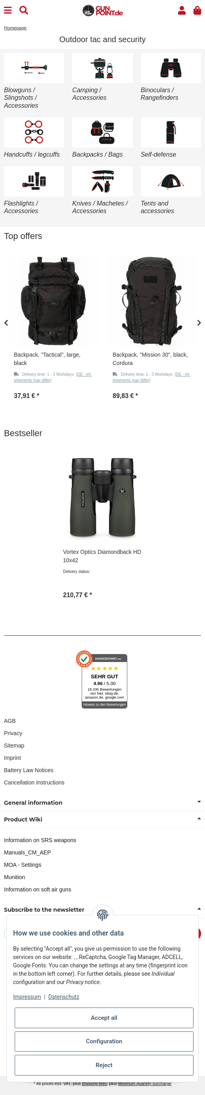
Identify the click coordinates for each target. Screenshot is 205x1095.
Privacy (13, 733)
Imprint (12, 758)
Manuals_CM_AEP (27, 852)
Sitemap (14, 745)
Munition (14, 877)
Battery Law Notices (29, 770)
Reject (104, 1065)
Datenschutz (63, 997)
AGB (10, 721)
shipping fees (94, 1083)
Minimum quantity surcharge (144, 1083)
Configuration (104, 1041)
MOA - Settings (22, 865)
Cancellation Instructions (34, 782)
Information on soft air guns (37, 889)
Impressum (27, 997)
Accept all (104, 1017)
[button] (182, 10)
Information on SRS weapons (40, 840)
